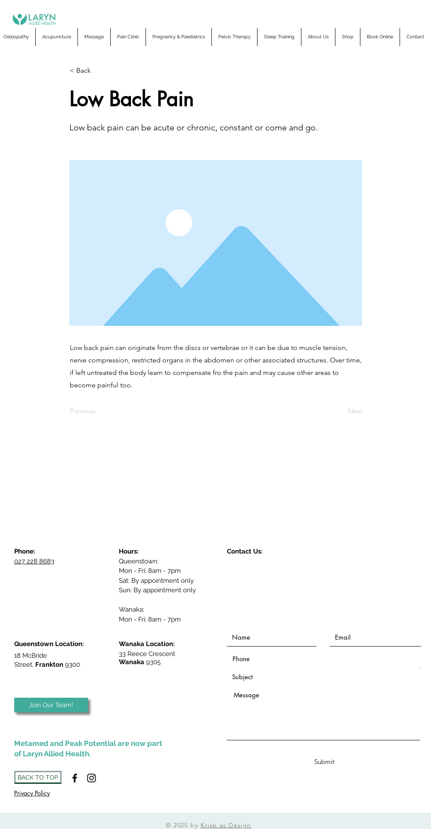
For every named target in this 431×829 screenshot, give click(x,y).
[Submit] (324, 761)
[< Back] (98, 70)
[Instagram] (91, 778)
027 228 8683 (34, 561)
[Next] (341, 411)
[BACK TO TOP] (38, 777)
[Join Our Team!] (51, 705)
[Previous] (98, 411)
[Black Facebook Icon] (75, 778)
